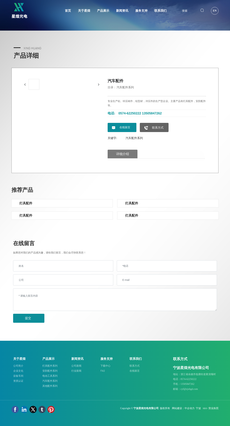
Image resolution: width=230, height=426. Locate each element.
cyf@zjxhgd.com (189, 389)
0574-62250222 (129, 113)
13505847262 (152, 113)
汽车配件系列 (125, 87)
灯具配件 (25, 203)
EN (215, 10)
